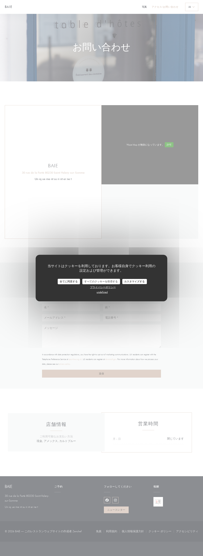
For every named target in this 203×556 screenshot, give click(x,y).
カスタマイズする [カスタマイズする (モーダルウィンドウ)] (134, 281)
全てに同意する (69, 281)
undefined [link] (102, 291)
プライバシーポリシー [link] (103, 286)
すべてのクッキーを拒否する (101, 281)
